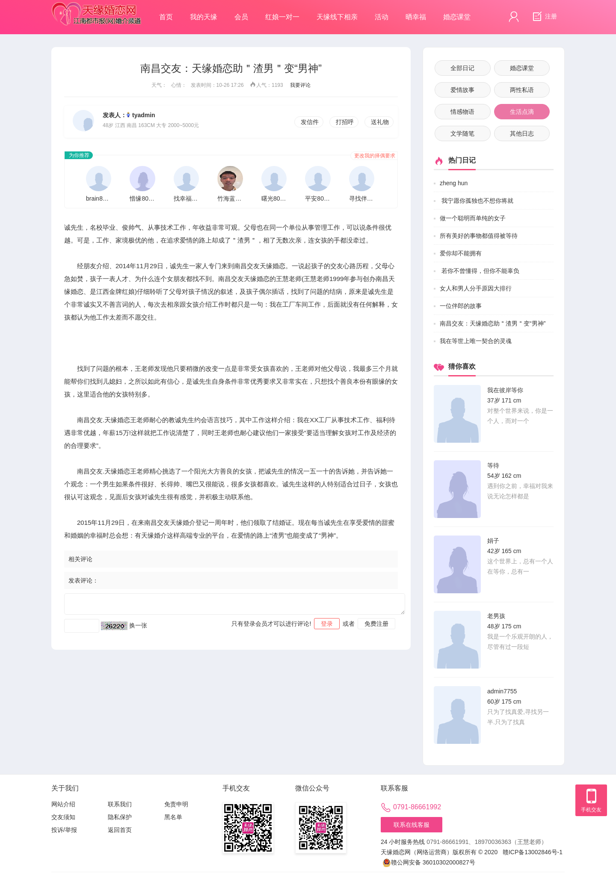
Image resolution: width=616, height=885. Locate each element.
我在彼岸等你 (505, 390)
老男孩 (496, 616)
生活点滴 (522, 111)
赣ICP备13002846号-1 (533, 852)
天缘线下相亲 (337, 17)
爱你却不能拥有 (461, 253)
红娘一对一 (282, 17)
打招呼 (345, 121)
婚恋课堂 (457, 17)
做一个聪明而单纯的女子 (473, 218)
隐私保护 (120, 817)
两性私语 (522, 89)
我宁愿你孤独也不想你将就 (476, 200)
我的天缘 (203, 17)
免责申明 (176, 804)
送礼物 (380, 121)
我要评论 (300, 85)
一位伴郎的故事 (461, 305)
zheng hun (454, 183)
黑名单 (173, 817)
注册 (543, 16)
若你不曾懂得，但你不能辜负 (479, 270)
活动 (381, 17)
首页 (166, 17)
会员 (241, 17)
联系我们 (120, 804)
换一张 (138, 625)
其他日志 (522, 133)
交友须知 (63, 817)
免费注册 (376, 623)
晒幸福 (416, 17)
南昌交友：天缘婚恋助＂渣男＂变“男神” (492, 323)
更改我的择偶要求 (374, 156)
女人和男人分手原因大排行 (476, 288)
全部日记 (462, 68)
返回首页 (120, 829)
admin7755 (502, 691)
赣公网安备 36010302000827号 (428, 862)
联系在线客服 (411, 824)
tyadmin (143, 115)
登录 (327, 623)
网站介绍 (63, 804)
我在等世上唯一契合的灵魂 (476, 340)
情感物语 (462, 111)
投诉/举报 (64, 829)
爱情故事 (462, 89)
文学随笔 (462, 133)
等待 (493, 465)
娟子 (493, 540)
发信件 (310, 121)
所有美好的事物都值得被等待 (479, 235)
